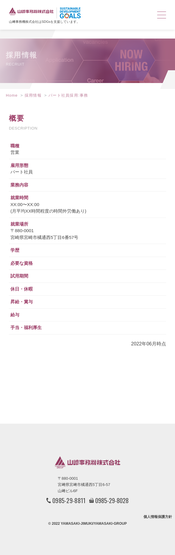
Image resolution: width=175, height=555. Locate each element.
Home (9, 95)
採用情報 (30, 95)
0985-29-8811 (69, 500)
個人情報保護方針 (157, 517)
